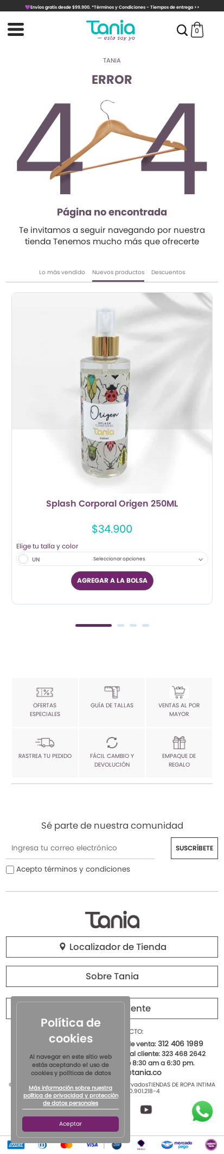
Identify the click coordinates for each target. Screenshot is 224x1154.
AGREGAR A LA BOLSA (112, 580)
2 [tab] (120, 625)
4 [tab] (145, 625)
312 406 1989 (180, 1044)
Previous (18, 458)
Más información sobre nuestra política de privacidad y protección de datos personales (70, 1095)
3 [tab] (133, 625)
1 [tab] (93, 625)
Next (206, 458)
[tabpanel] (112, 448)
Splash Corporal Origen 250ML (112, 504)
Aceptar (70, 1124)
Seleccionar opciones (119, 559)
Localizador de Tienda (112, 947)
